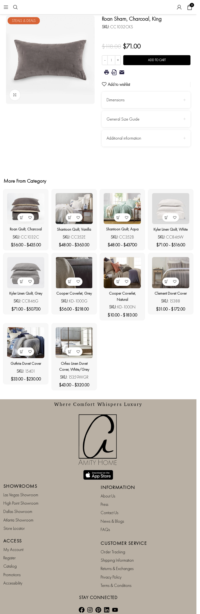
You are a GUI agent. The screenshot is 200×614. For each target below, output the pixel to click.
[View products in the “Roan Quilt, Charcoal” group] (20, 215)
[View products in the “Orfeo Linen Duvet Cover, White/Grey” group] (69, 358)
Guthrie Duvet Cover (24, 369)
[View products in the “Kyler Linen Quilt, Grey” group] (20, 287)
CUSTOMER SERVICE (124, 538)
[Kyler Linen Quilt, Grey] (24, 278)
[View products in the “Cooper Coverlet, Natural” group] (118, 287)
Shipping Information (117, 554)
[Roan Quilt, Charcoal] (24, 207)
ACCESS (12, 535)
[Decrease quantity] (105, 60)
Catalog (10, 561)
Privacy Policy (111, 571)
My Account (13, 544)
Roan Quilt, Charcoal (25, 227)
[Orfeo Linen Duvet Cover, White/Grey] (73, 350)
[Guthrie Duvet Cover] (24, 350)
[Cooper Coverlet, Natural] (122, 278)
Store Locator (14, 523)
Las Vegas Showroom (20, 489)
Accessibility (12, 577)
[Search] (15, 7)
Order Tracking (113, 546)
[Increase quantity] (118, 60)
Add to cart (157, 60)
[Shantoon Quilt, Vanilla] (73, 207)
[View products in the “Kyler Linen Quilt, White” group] (168, 215)
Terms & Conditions (116, 580)
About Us (108, 490)
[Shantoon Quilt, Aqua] (122, 207)
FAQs (105, 524)
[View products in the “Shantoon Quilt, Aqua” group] (118, 215)
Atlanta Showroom (18, 514)
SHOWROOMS (20, 481)
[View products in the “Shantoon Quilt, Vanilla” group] (69, 215)
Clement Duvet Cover (171, 298)
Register (9, 552)
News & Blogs (112, 515)
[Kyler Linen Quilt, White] (171, 207)
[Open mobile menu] (6, 7)
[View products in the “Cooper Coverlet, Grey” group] (69, 287)
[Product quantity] (111, 60)
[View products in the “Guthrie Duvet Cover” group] (20, 358)
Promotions (12, 569)
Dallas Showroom (17, 506)
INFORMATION (118, 482)
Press (104, 499)
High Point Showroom (20, 497)
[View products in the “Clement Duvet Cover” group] (168, 287)
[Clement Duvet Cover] (171, 278)
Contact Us (109, 507)
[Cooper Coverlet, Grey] (73, 278)
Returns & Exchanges (117, 563)
